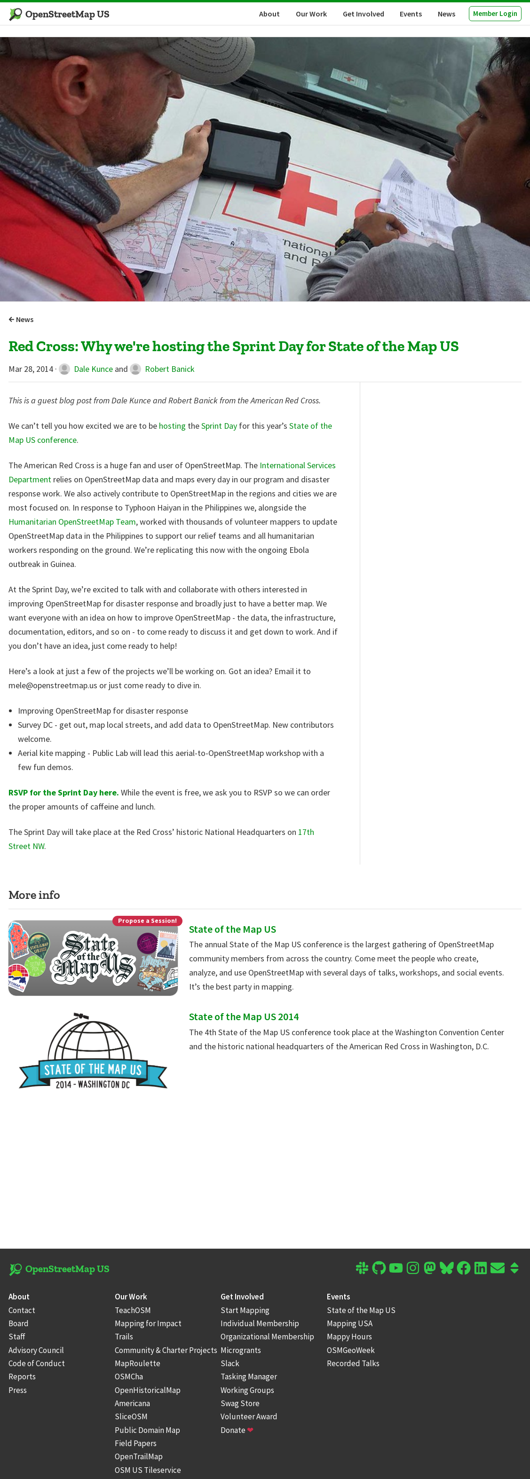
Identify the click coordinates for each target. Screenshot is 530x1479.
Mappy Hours (349, 1336)
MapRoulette (137, 1363)
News (446, 13)
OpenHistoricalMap (148, 1390)
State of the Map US (232, 929)
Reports (22, 1376)
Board (18, 1323)
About (269, 13)
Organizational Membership (267, 1336)
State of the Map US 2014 (244, 1016)
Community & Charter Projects (166, 1350)
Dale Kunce (86, 368)
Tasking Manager (249, 1376)
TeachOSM (133, 1310)
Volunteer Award (249, 1416)
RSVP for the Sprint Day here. (63, 792)
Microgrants (241, 1350)
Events (411, 13)
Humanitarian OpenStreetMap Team (72, 521)
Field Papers (136, 1443)
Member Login (495, 13)
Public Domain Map (147, 1430)
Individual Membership (260, 1323)
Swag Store (240, 1403)
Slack (230, 1363)
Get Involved (363, 13)
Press (17, 1390)
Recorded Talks (353, 1363)
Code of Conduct (36, 1363)
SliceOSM (131, 1416)
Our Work (311, 13)
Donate (237, 1430)
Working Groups (247, 1390)
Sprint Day (219, 425)
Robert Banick (162, 368)
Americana (132, 1403)
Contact (21, 1310)
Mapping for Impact (148, 1323)
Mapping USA (349, 1323)
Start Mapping (245, 1310)
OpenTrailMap (139, 1456)
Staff (16, 1336)
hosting (172, 425)
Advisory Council (36, 1350)
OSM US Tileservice (148, 1470)
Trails (124, 1336)
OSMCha (129, 1376)
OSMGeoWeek (351, 1350)
